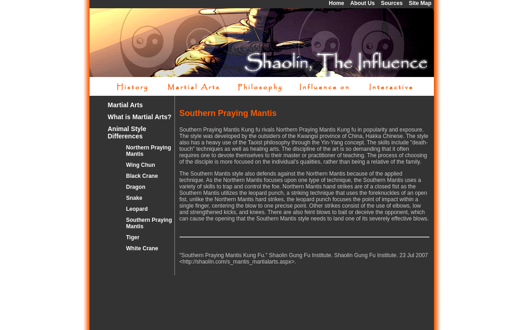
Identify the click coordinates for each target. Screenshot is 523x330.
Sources (391, 3)
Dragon (136, 187)
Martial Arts (125, 105)
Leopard (137, 209)
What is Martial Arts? (140, 117)
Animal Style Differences (127, 132)
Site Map (420, 3)
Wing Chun (140, 165)
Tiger (133, 237)
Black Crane (142, 176)
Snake (134, 198)
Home (336, 3)
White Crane (142, 248)
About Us (362, 3)
